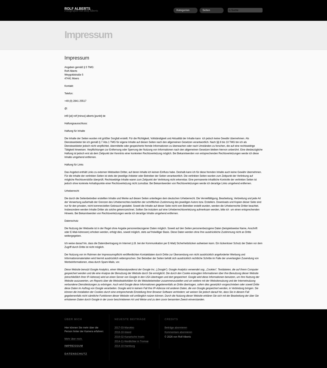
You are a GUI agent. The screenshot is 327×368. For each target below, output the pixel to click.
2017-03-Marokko (124, 327)
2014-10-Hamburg (124, 345)
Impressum (73, 345)
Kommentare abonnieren (178, 332)
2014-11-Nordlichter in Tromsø (131, 341)
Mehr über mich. (73, 338)
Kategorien (183, 10)
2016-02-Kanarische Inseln (129, 336)
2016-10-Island (122, 332)
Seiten (206, 10)
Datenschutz (75, 353)
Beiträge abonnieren (176, 327)
